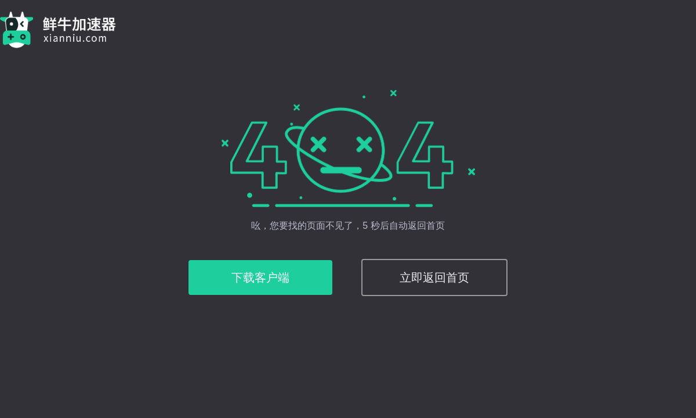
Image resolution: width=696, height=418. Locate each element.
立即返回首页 (434, 277)
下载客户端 (260, 277)
